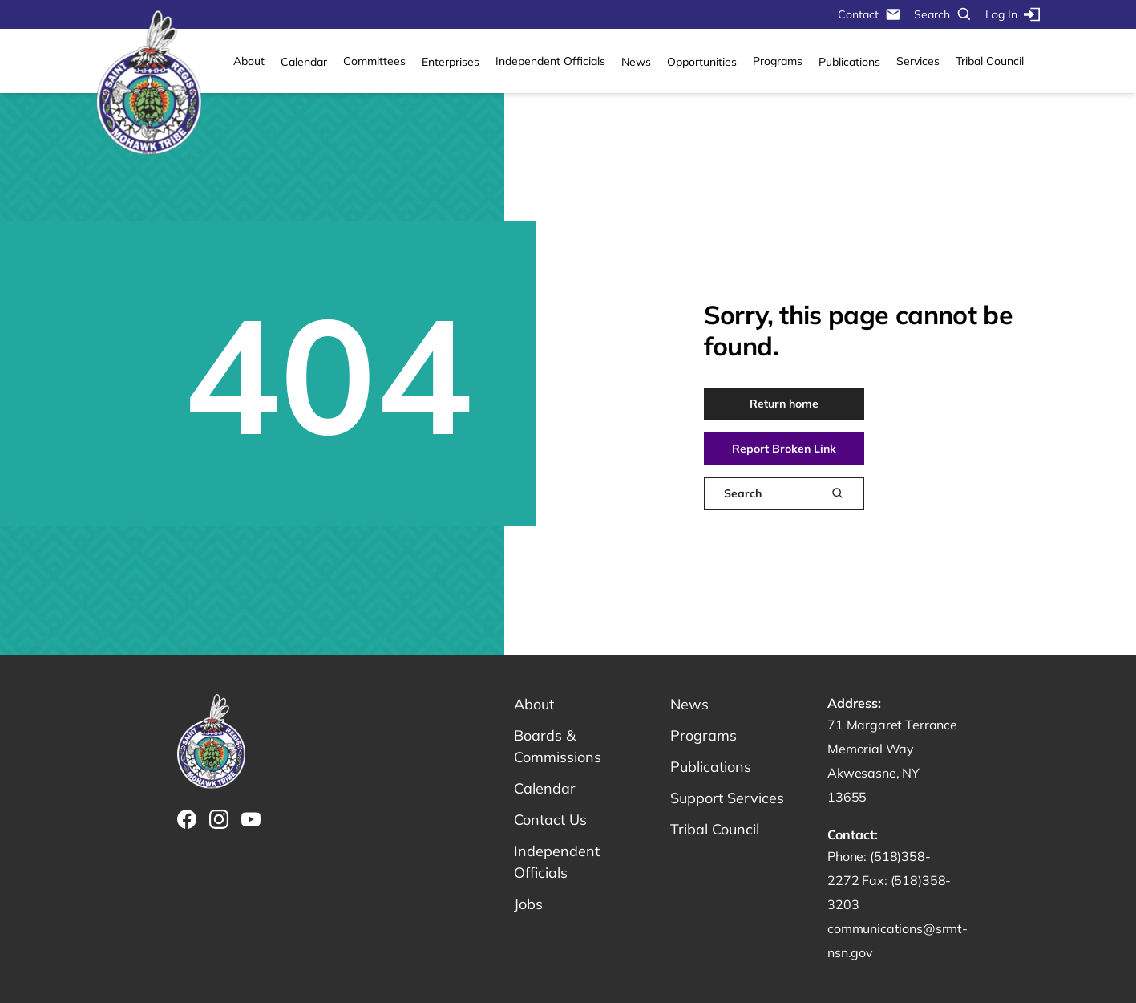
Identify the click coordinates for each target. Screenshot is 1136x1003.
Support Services (727, 798)
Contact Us (550, 819)
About (249, 61)
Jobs (528, 904)
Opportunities (702, 62)
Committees (374, 61)
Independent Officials (550, 61)
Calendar (304, 62)
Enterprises (450, 62)
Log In (1012, 14)
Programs (777, 61)
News (636, 62)
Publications (849, 62)
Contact (869, 14)
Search (943, 14)
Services (918, 61)
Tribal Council (990, 61)
